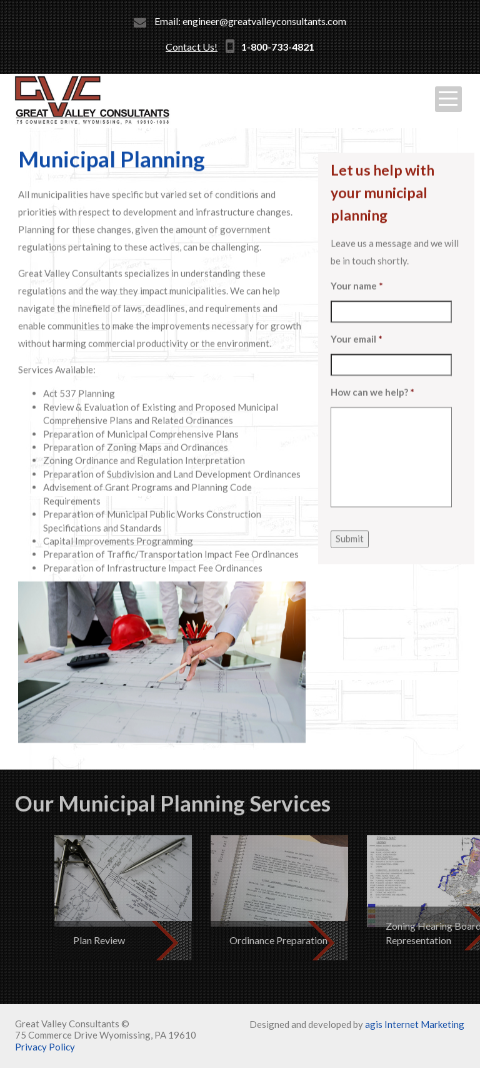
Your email (356, 358)
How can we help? (372, 411)
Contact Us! (192, 47)
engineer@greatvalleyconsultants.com (264, 21)
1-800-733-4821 (277, 47)
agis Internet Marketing (414, 1024)
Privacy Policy (45, 1046)
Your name (357, 304)
